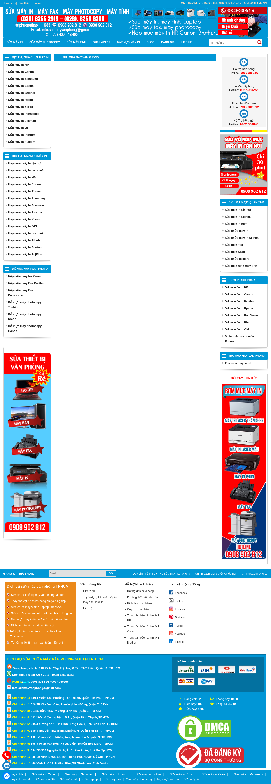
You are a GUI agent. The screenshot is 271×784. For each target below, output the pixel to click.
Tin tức (37, 3)
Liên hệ (186, 42)
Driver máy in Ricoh (238, 322)
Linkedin (176, 641)
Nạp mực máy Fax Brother (26, 283)
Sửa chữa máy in (236, 230)
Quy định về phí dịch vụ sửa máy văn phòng (161, 573)
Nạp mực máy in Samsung (26, 198)
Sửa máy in (15, 42)
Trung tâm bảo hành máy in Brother (143, 640)
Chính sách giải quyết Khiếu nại (216, 573)
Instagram (177, 608)
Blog (150, 42)
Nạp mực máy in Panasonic (27, 205)
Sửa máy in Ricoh (20, 99)
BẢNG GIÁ (168, 42)
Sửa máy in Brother (21, 92)
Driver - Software (243, 280)
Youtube (176, 633)
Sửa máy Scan (235, 251)
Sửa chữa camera (237, 258)
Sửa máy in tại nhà (238, 216)
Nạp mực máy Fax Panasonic (20, 292)
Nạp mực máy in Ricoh (24, 240)
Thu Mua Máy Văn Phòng (247, 355)
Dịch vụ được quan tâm (246, 202)
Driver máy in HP (236, 287)
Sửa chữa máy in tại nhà (242, 237)
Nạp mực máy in (128, 42)
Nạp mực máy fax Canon (25, 276)
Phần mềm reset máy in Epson (241, 339)
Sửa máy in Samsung (23, 78)
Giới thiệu (24, 3)
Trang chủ (9, 3)
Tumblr (175, 625)
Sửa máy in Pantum (21, 134)
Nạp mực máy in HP (22, 177)
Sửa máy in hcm (236, 223)
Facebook (177, 592)
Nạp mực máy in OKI (22, 226)
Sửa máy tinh (192, 779)
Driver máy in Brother (240, 301)
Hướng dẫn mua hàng (140, 591)
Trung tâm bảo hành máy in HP (143, 618)
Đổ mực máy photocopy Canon (25, 328)
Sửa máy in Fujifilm (21, 141)
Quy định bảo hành (138, 609)
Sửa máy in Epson (21, 85)
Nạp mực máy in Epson (24, 191)
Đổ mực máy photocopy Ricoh (25, 316)
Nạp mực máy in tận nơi (24, 163)
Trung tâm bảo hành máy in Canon (143, 629)
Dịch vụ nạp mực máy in (29, 156)
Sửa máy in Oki (18, 127)
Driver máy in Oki (237, 329)
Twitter (175, 600)
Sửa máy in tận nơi (238, 209)
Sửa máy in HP (18, 64)
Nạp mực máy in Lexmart (25, 233)
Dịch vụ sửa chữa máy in (30, 57)
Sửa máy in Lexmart (22, 120)
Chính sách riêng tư (255, 573)
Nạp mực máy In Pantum (25, 247)
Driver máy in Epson (239, 308)
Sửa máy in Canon (21, 71)
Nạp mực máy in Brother (25, 212)
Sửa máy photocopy (44, 42)
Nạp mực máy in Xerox (24, 219)
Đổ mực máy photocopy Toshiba (25, 304)
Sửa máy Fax (234, 244)
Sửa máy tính (76, 42)
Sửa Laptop (101, 42)
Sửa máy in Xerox (20, 106)
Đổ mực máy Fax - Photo (30, 268)
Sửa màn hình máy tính (241, 265)
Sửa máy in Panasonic (23, 113)
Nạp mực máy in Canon (24, 184)
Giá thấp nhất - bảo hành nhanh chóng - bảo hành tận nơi (224, 3)
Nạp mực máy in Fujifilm (25, 254)
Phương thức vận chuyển (142, 597)
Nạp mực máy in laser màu (26, 170)
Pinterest (177, 617)
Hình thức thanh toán (140, 603)
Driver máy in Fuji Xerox (241, 315)
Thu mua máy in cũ (238, 363)
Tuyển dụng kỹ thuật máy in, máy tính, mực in (100, 600)
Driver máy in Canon (239, 294)
